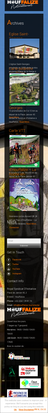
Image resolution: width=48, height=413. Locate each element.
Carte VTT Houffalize (17, 132)
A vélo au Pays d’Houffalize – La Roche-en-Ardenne (22, 172)
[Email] (24, 240)
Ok (15, 409)
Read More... (24, 122)
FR (35, 409)
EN (41, 409)
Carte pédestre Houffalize (21, 71)
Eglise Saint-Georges (19, 36)
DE (45, 409)
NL (38, 409)
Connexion (14, 227)
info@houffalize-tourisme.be (26, 305)
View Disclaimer (26, 409)
